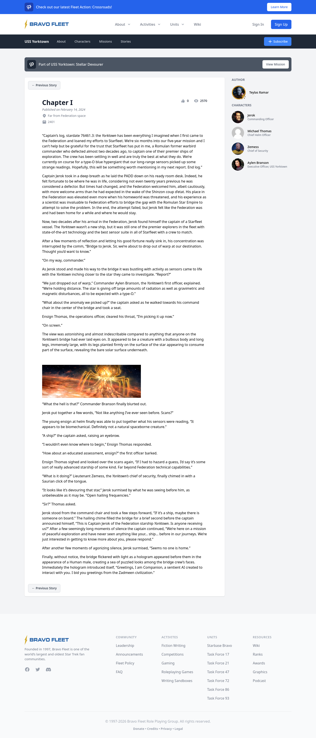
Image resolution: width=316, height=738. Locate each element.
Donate (138, 729)
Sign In (258, 24)
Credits (152, 729)
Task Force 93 (218, 698)
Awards (259, 663)
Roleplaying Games (177, 671)
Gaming (168, 663)
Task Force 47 (218, 671)
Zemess (253, 147)
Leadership (125, 645)
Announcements (129, 654)
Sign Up (281, 24)
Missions (105, 41)
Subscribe (278, 41)
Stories (126, 41)
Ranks (258, 654)
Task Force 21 (218, 663)
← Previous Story (44, 85)
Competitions (173, 654)
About (61, 41)
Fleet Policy (125, 663)
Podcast (259, 680)
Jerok (251, 115)
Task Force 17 (218, 654)
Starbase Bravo (219, 645)
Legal (179, 729)
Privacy (166, 729)
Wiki (197, 24)
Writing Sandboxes (177, 680)
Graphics (260, 671)
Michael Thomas (259, 131)
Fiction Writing (173, 645)
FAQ (119, 671)
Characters (82, 41)
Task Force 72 (218, 680)
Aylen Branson (258, 163)
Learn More (279, 7)
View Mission (275, 64)
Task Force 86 (218, 689)
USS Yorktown (37, 41)
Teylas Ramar (259, 92)
